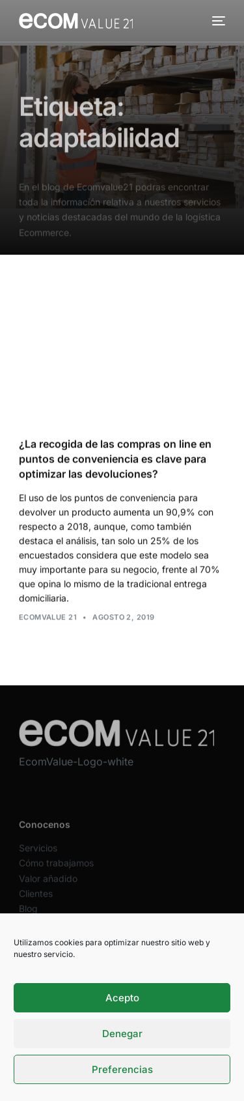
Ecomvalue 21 (48, 617)
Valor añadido (48, 885)
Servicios (38, 855)
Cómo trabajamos (56, 870)
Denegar (122, 1033)
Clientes (36, 900)
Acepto (122, 998)
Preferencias (122, 1069)
